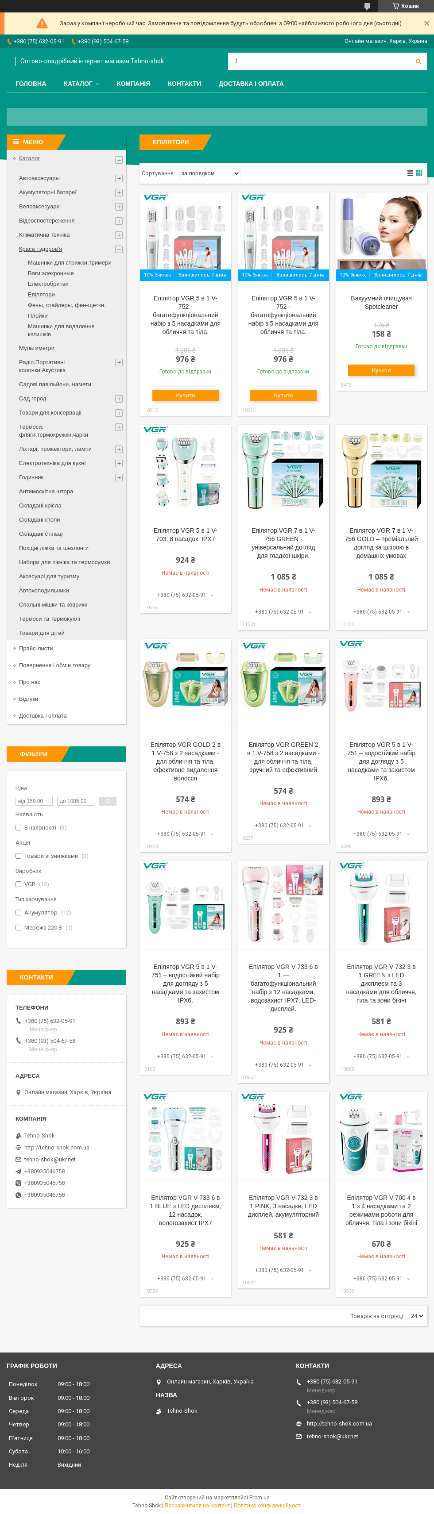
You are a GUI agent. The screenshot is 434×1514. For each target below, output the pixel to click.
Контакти (184, 83)
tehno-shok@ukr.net (50, 1159)
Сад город (32, 398)
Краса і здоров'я (40, 249)
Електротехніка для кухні (52, 463)
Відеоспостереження (47, 220)
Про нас (29, 682)
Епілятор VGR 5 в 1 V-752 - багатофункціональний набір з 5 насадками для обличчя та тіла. (186, 315)
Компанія (133, 83)
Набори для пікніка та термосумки (64, 562)
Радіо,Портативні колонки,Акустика (42, 366)
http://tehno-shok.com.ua (56, 1147)
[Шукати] (418, 61)
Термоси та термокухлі (49, 618)
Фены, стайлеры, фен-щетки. (67, 305)
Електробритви (48, 284)
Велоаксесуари (39, 206)
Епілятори (41, 294)
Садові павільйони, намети (55, 384)
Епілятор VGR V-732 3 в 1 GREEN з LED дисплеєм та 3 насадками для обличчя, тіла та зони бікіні (381, 983)
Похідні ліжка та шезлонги (54, 548)
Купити (185, 395)
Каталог (78, 83)
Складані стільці (41, 533)
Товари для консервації (50, 412)
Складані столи (39, 519)
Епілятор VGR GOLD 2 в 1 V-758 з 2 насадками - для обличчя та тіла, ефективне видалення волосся (186, 761)
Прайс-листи (36, 648)
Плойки (38, 315)
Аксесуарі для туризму (49, 576)
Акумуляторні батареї (48, 192)
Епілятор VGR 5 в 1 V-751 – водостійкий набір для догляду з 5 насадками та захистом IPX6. (381, 761)
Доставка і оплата (251, 83)
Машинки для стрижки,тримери (70, 262)
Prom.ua (259, 1498)
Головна (31, 83)
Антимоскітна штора (46, 491)
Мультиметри (36, 348)
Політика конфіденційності (268, 1505)
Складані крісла (40, 505)
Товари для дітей (42, 633)
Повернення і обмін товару (54, 665)
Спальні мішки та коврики (53, 604)
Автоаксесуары (39, 178)
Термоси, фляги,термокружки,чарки (53, 430)
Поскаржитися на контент (197, 1505)
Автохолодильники (44, 590)
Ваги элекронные (51, 273)
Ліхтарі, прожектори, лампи (55, 449)
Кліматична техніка (44, 234)
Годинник (31, 477)
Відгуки (28, 699)
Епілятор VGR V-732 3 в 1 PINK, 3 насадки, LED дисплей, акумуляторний (283, 1206)
